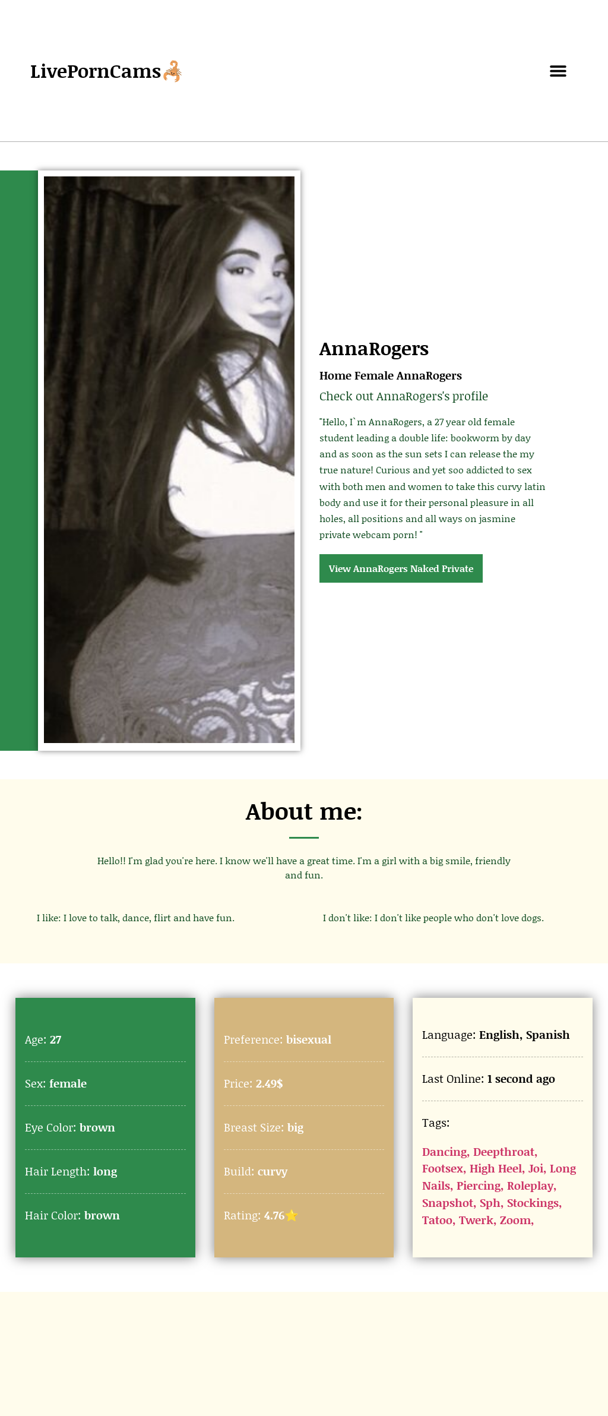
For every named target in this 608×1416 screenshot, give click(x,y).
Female (374, 375)
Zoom (515, 1220)
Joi (535, 1168)
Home (335, 375)
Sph (490, 1202)
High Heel (496, 1168)
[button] (558, 71)
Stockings (533, 1202)
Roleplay (530, 1185)
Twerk (476, 1220)
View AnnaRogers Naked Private (401, 568)
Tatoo (437, 1220)
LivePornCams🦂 (107, 70)
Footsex (442, 1168)
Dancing (444, 1151)
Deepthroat (503, 1151)
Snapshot (447, 1202)
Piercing (479, 1185)
